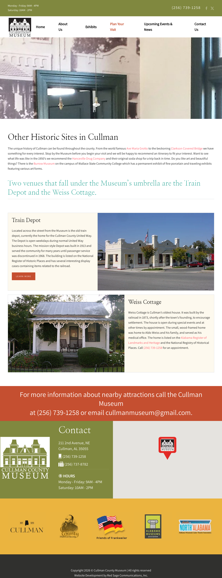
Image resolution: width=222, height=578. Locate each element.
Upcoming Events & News (158, 27)
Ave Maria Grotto (137, 148)
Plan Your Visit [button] (117, 27)
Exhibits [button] (90, 27)
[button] (167, 448)
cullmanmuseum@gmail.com (148, 412)
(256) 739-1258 (59, 412)
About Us (62, 27)
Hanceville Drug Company (88, 158)
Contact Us (200, 27)
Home (40, 27)
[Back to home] (20, 27)
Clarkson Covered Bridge (187, 148)
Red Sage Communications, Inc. (127, 575)
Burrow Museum (44, 164)
